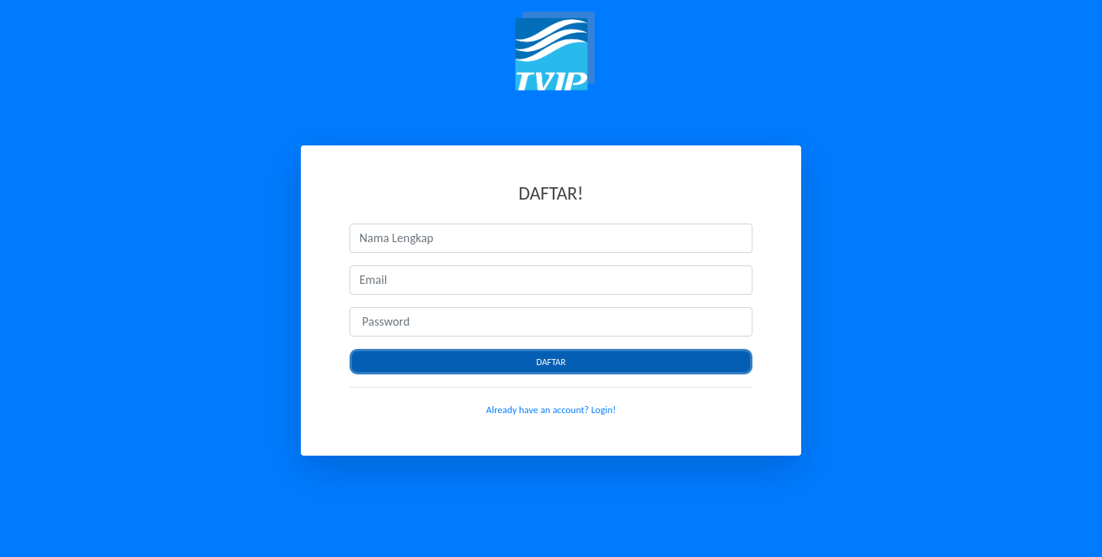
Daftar (550, 362)
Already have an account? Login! (551, 409)
